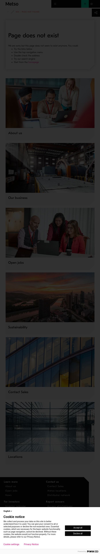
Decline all (77, 533)
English (8, 511)
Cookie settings (11, 544)
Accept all (77, 528)
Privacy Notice (31, 544)
